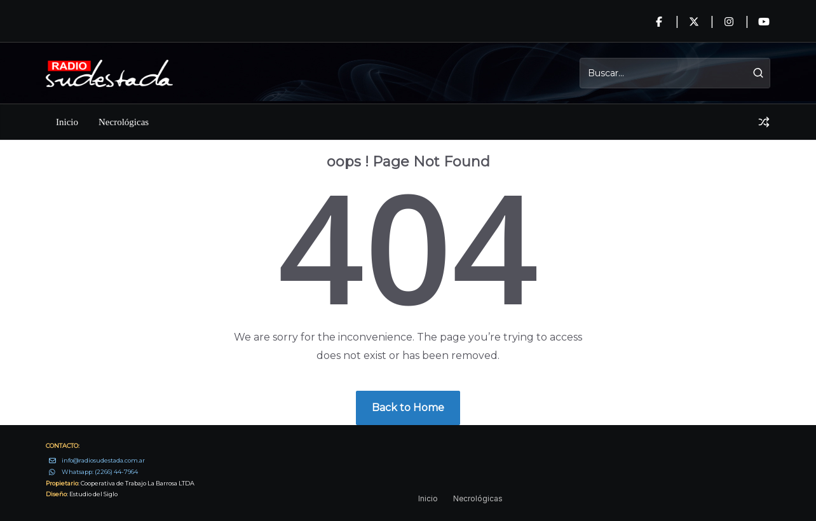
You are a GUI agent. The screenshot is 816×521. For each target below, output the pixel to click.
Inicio (67, 122)
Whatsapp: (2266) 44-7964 (100, 471)
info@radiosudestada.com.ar (103, 460)
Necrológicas (124, 122)
